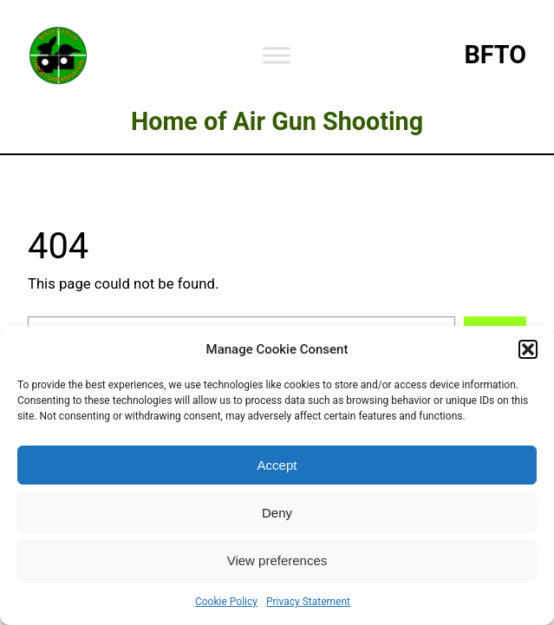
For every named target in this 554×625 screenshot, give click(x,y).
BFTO (495, 54)
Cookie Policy (226, 602)
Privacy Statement (308, 602)
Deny (277, 512)
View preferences (277, 560)
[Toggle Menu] (276, 55)
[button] (528, 349)
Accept (277, 465)
